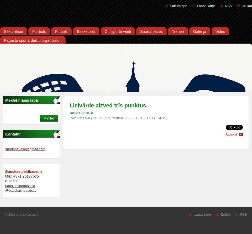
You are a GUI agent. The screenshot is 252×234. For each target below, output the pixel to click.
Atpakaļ (231, 134)
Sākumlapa (178, 6)
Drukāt (247, 6)
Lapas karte (206, 6)
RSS (228, 6)
